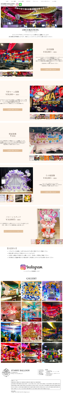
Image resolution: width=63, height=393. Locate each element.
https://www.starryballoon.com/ (17, 373)
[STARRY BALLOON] (8, 4)
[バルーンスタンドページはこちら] (13, 231)
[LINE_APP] (20, 4)
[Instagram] (17, 4)
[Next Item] (30, 56)
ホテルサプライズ (50, 373)
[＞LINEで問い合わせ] (50, 69)
